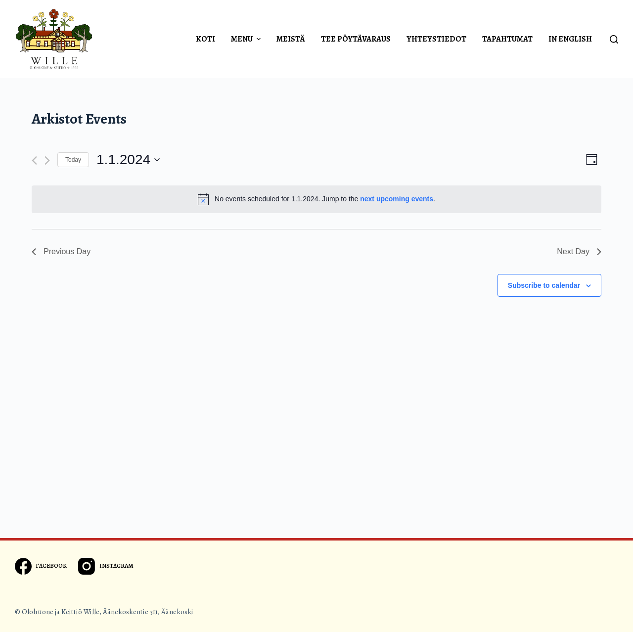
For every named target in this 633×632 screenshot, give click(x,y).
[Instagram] (105, 566)
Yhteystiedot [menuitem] (436, 39)
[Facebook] (41, 566)
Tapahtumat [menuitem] (507, 39)
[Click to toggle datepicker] (128, 160)
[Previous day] (34, 160)
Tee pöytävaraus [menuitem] (356, 39)
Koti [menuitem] (205, 39)
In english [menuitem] (570, 39)
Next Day (579, 251)
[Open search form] (614, 39)
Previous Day (61, 251)
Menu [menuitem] (247, 39)
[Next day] (47, 160)
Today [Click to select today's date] (73, 159)
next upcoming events (396, 199)
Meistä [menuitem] (290, 39)
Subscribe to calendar (544, 285)
